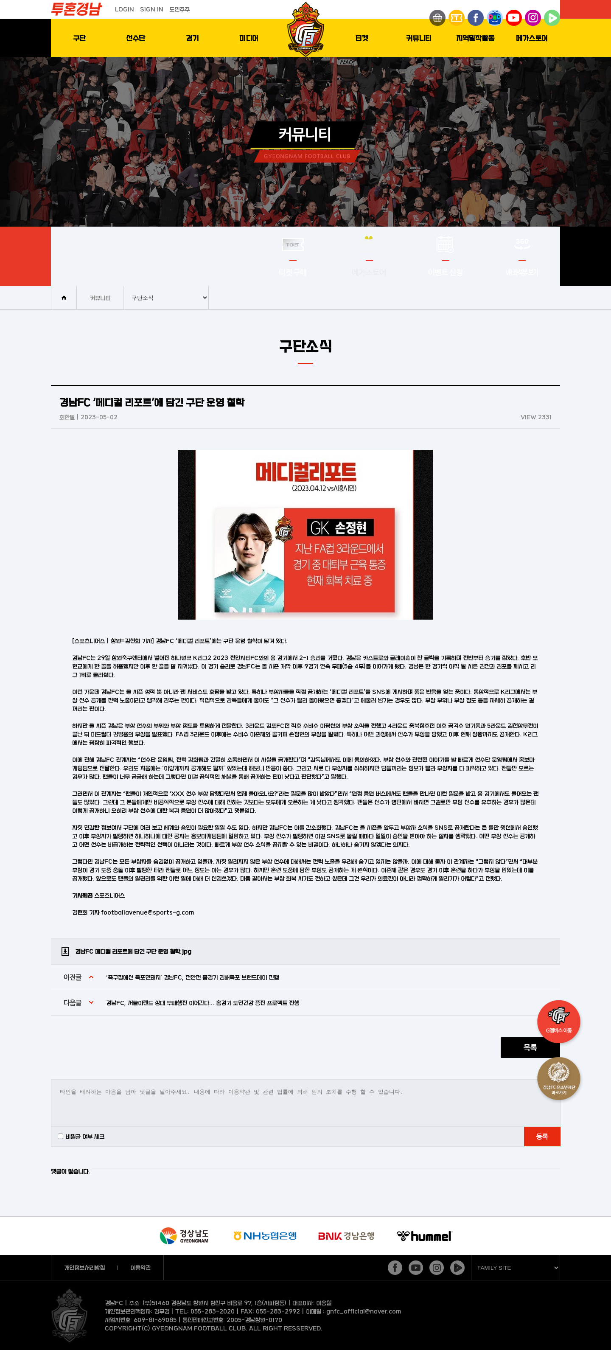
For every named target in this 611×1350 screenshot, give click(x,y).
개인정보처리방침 (84, 1267)
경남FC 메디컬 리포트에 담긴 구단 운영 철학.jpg (133, 951)
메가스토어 (532, 38)
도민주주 (179, 9)
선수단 (135, 38)
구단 (79, 38)
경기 (192, 38)
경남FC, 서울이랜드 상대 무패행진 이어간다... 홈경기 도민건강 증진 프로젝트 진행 (202, 1003)
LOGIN (124, 9)
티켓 (362, 38)
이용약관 (140, 1267)
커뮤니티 (419, 38)
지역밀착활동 (475, 38)
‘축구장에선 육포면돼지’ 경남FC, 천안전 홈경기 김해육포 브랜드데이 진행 (192, 977)
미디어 (248, 38)
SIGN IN (151, 9)
